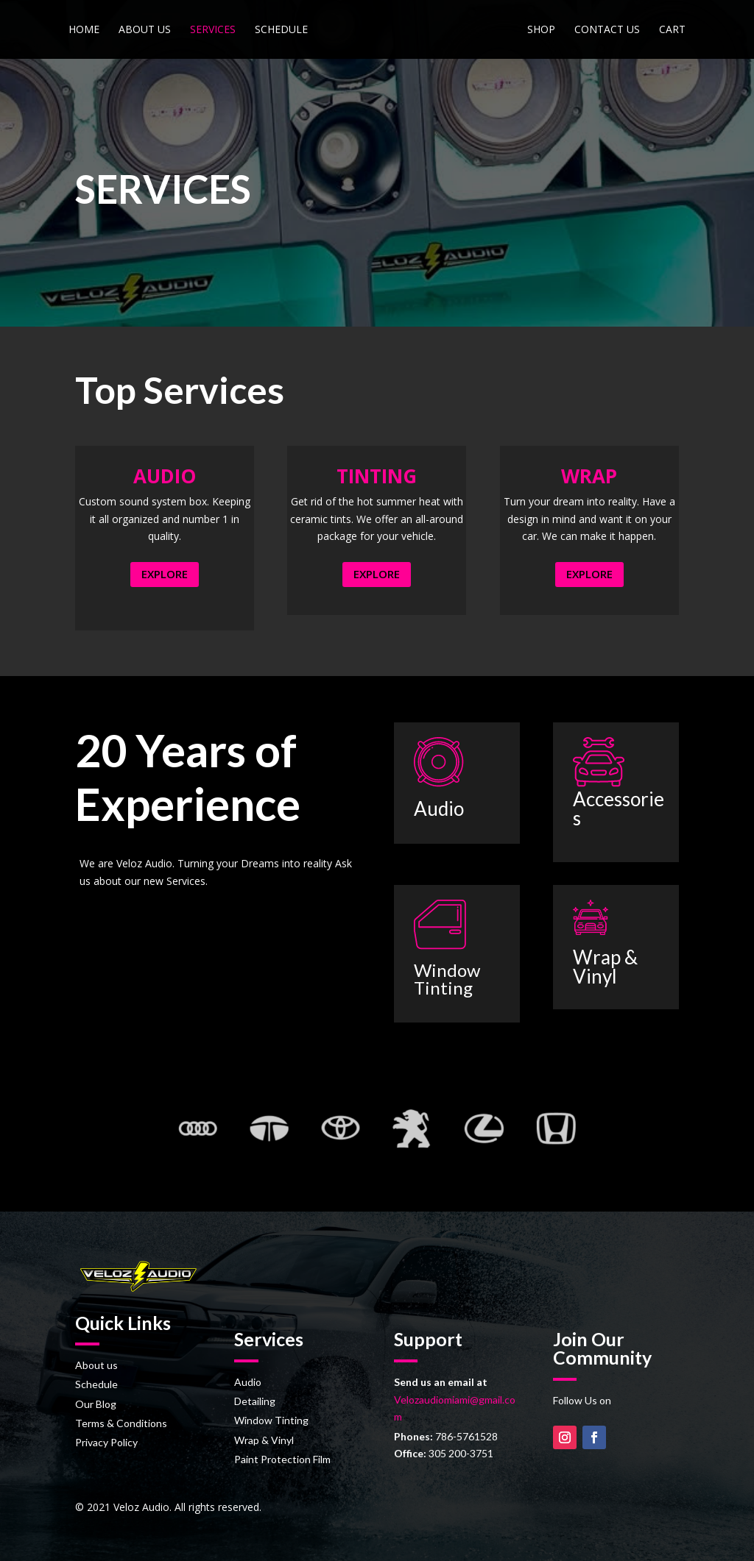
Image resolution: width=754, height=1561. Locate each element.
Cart (673, 30)
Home (83, 30)
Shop (542, 30)
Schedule (280, 30)
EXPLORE (164, 573)
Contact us (608, 30)
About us (144, 30)
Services (212, 30)
